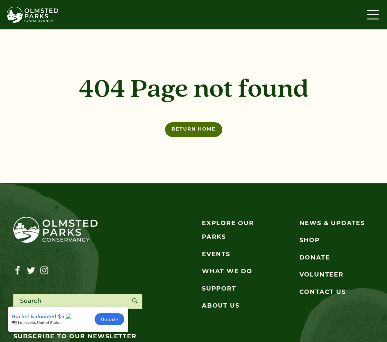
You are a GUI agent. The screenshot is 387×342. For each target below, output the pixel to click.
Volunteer (321, 275)
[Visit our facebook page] (17, 270)
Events (216, 254)
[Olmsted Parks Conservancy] (32, 15)
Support (219, 289)
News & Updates (332, 223)
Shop (309, 240)
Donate (314, 258)
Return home (194, 129)
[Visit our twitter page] (31, 270)
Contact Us (322, 292)
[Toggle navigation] (373, 15)
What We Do (227, 272)
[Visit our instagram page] (44, 270)
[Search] (134, 301)
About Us (220, 306)
